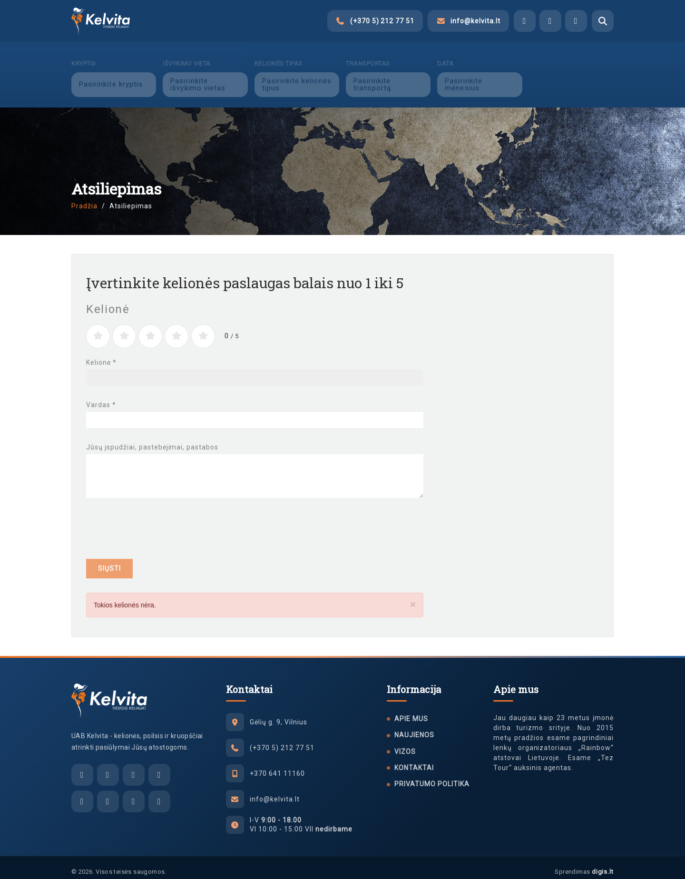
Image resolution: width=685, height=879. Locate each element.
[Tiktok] (134, 793)
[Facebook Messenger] (525, 21)
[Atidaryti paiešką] (603, 21)
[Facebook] (82, 793)
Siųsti (109, 560)
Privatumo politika (432, 775)
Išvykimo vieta (186, 55)
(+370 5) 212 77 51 (282, 739)
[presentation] (158, 522)
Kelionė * (101, 354)
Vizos (405, 743)
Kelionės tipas (278, 55)
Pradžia (84, 197)
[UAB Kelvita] (109, 692)
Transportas (368, 55)
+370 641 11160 (277, 765)
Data (445, 55)
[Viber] (550, 21)
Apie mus (411, 710)
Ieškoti (571, 75)
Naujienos (414, 726)
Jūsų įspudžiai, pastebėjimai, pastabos (152, 438)
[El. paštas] (82, 766)
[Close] (413, 596)
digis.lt (603, 863)
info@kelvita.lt (275, 790)
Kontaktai (414, 759)
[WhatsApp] (576, 21)
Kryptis (83, 55)
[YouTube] (159, 793)
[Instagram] (108, 793)
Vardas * (101, 396)
